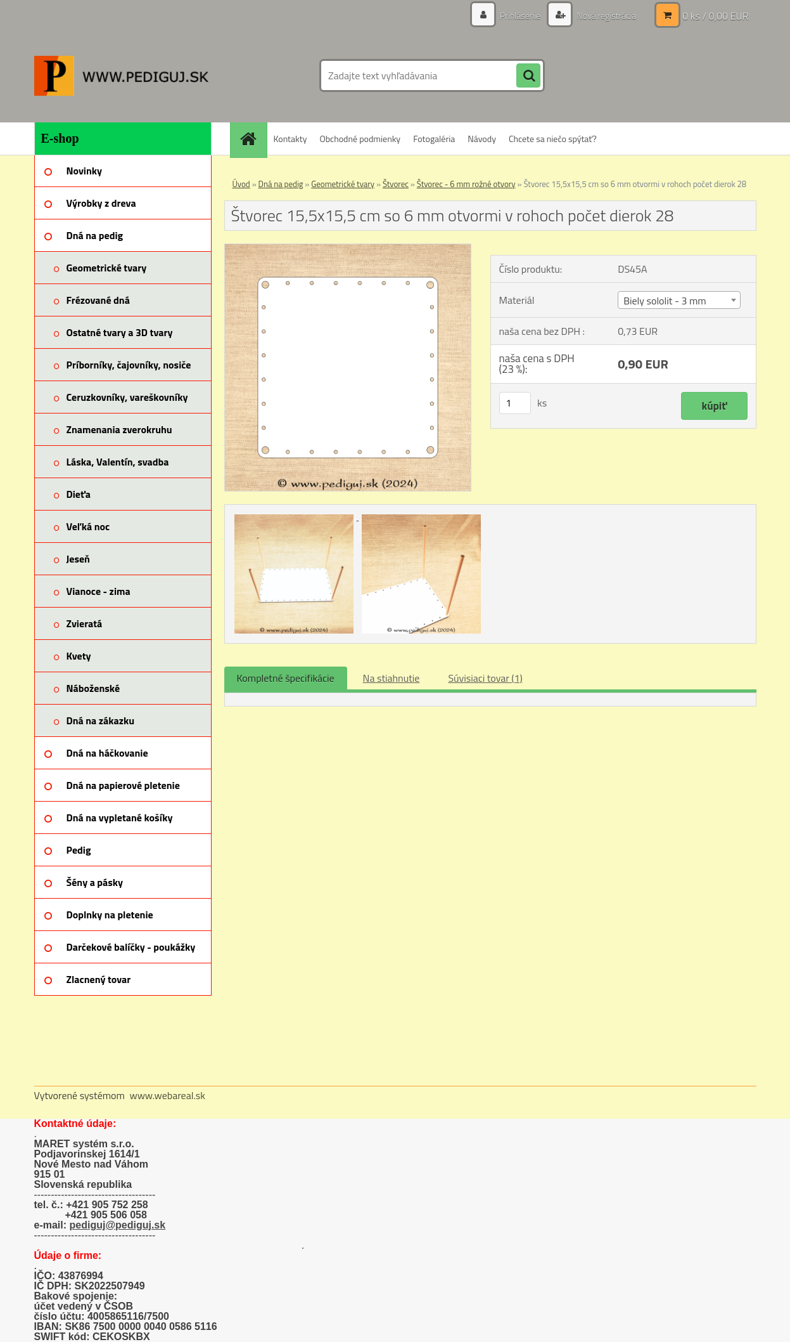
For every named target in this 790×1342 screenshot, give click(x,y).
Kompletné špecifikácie (285, 678)
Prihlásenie (520, 15)
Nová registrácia (605, 15)
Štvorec (396, 184)
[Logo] (121, 75)
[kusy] (515, 403)
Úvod (241, 184)
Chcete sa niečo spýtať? (553, 138)
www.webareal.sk (167, 1095)
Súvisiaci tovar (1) (485, 678)
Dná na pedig (280, 184)
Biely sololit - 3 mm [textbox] (664, 300)
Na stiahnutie (391, 678)
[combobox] (679, 300)
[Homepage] (252, 138)
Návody (482, 138)
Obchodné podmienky (359, 138)
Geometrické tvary (342, 184)
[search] (528, 76)
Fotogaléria (434, 138)
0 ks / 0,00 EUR (715, 15)
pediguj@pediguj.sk (118, 1225)
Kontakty (290, 138)
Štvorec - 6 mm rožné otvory (466, 184)
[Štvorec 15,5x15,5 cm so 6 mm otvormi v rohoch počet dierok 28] (348, 249)
